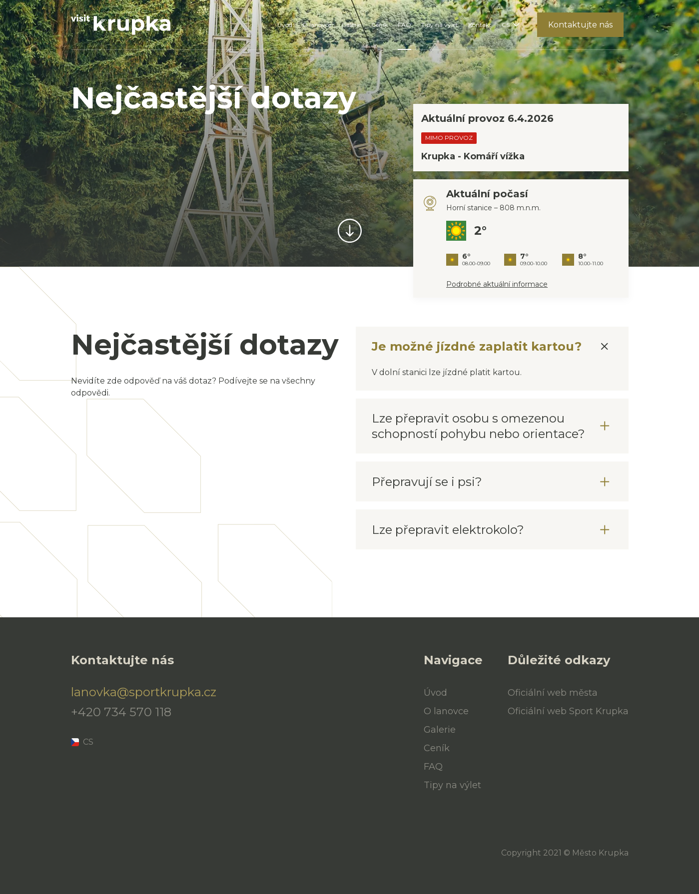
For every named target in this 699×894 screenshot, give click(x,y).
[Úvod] (121, 24)
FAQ (404, 24)
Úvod (284, 24)
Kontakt (480, 24)
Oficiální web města (553, 692)
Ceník (379, 24)
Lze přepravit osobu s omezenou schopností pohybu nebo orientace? (478, 426)
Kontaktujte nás (580, 24)
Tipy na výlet (439, 24)
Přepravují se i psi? (427, 481)
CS (506, 24)
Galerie (351, 24)
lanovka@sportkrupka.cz (136, 692)
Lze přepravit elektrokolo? (448, 529)
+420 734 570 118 (121, 712)
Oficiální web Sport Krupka (568, 711)
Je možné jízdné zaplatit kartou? (477, 346)
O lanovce (316, 24)
